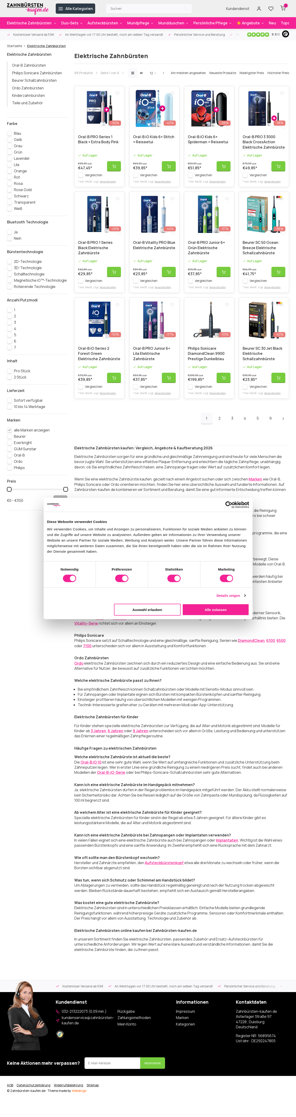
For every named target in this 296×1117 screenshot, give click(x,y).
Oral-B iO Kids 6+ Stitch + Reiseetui (153, 141)
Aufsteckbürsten (105, 23)
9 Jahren (140, 736)
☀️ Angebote (250, 23)
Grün (18, 152)
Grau (18, 145)
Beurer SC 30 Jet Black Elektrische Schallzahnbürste (262, 359)
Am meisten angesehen (188, 73)
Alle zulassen (216, 609)
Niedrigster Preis (252, 73)
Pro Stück (22, 370)
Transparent (25, 202)
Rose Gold (23, 189)
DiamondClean (251, 646)
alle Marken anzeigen (32, 430)
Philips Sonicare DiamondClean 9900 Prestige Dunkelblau (206, 359)
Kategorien (185, 1029)
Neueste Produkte (222, 73)
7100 (87, 651)
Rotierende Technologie (34, 286)
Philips (19, 467)
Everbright (23, 442)
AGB (10, 1091)
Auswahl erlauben (147, 609)
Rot (17, 177)
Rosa (18, 183)
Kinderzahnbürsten (28, 95)
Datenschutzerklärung (33, 1091)
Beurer (20, 436)
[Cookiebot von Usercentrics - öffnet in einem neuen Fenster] (228, 504)
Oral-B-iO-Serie (111, 778)
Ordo (18, 461)
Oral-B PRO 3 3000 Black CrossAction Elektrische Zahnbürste (264, 144)
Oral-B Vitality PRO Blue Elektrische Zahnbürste (154, 249)
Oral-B (19, 455)
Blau (17, 133)
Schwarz (21, 196)
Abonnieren (152, 1069)
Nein (17, 238)
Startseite (17, 46)
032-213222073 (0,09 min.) (84, 1016)
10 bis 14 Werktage (29, 406)
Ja (16, 232)
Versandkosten (108, 183)
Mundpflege (140, 23)
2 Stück (20, 377)
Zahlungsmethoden (134, 1023)
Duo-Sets (72, 23)
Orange (20, 170)
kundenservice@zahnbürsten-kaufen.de (88, 1026)
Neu (272, 23)
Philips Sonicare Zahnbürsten (37, 72)
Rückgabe (126, 1016)
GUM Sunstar (25, 448)
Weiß (18, 208)
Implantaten (227, 845)
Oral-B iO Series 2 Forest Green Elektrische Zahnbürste (99, 359)
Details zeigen (228, 596)
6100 (270, 646)
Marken (255, 484)
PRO (100, 623)
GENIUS (119, 623)
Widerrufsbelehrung (68, 1091)
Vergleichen (93, 177)
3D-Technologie (28, 267)
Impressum (185, 1016)
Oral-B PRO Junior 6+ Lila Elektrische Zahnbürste (151, 359)
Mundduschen (173, 23)
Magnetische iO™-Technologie (40, 280)
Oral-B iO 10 (91, 767)
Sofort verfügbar (28, 400)
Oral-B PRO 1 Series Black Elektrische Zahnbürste (95, 251)
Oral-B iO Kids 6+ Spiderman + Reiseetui (208, 141)
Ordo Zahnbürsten (28, 88)
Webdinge (79, 1096)
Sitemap (93, 1091)
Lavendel (21, 158)
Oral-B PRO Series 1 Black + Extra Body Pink (98, 141)
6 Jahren (115, 736)
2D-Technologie (28, 261)
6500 (281, 646)
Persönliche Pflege (212, 23)
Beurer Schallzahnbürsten (34, 80)
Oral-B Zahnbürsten (29, 65)
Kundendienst (237, 8)
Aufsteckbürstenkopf (164, 868)
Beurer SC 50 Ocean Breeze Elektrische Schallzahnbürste (260, 251)
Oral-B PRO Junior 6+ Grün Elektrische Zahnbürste (206, 251)
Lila (16, 164)
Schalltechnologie (29, 274)
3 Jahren (98, 736)
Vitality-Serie (86, 628)
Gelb (18, 139)
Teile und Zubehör (27, 102)
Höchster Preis (278, 73)
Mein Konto (126, 1029)
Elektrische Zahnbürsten (32, 23)
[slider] (9, 489)
